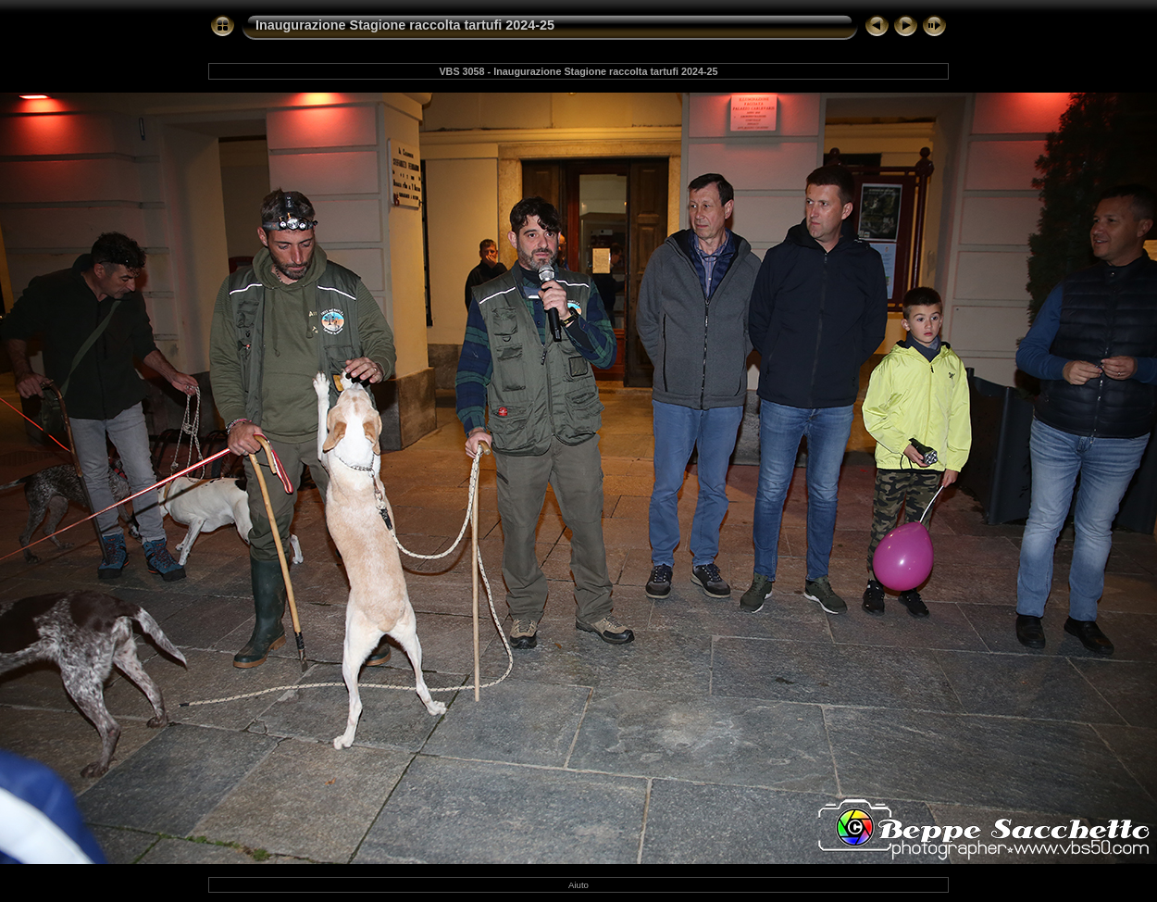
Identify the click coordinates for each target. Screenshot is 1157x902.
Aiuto (578, 885)
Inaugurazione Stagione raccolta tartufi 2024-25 (404, 25)
